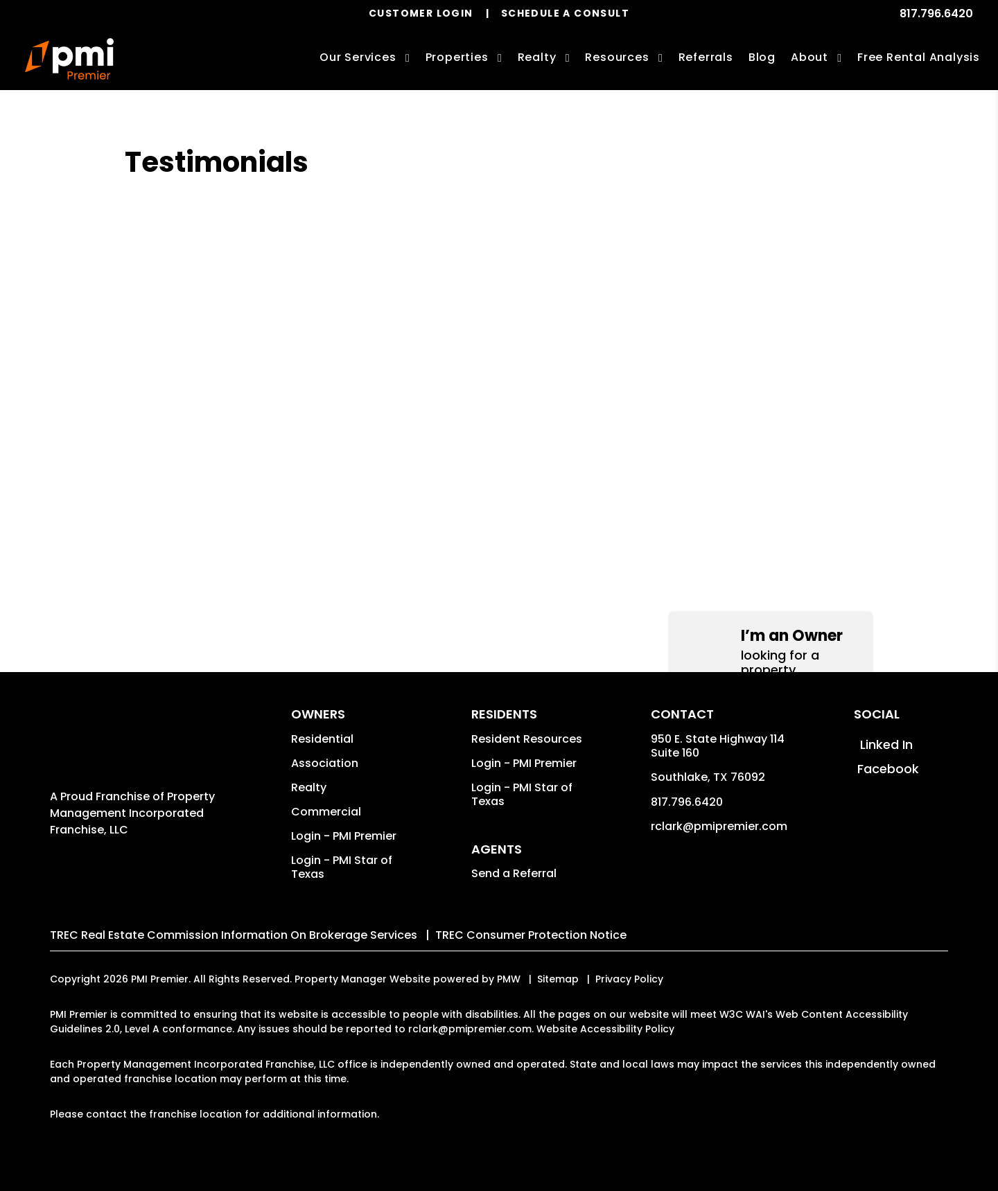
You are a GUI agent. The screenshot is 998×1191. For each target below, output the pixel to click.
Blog (762, 57)
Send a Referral (514, 873)
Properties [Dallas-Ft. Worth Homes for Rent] (457, 57)
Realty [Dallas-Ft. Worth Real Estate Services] (537, 57)
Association (324, 763)
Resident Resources (526, 739)
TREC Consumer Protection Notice (531, 935)
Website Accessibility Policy (605, 1029)
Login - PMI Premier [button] (343, 836)
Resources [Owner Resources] (617, 57)
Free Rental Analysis (918, 57)
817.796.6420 (936, 13)
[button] (770, 193)
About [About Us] (809, 57)
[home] (69, 59)
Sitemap (558, 979)
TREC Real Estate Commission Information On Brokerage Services (233, 935)
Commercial (326, 812)
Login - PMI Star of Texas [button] (341, 867)
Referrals (706, 57)
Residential (322, 739)
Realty (308, 787)
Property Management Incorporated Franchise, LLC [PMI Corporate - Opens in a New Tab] (132, 813)
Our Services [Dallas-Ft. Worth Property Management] (357, 57)
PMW (508, 979)
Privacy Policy (629, 979)
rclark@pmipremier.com (719, 826)
